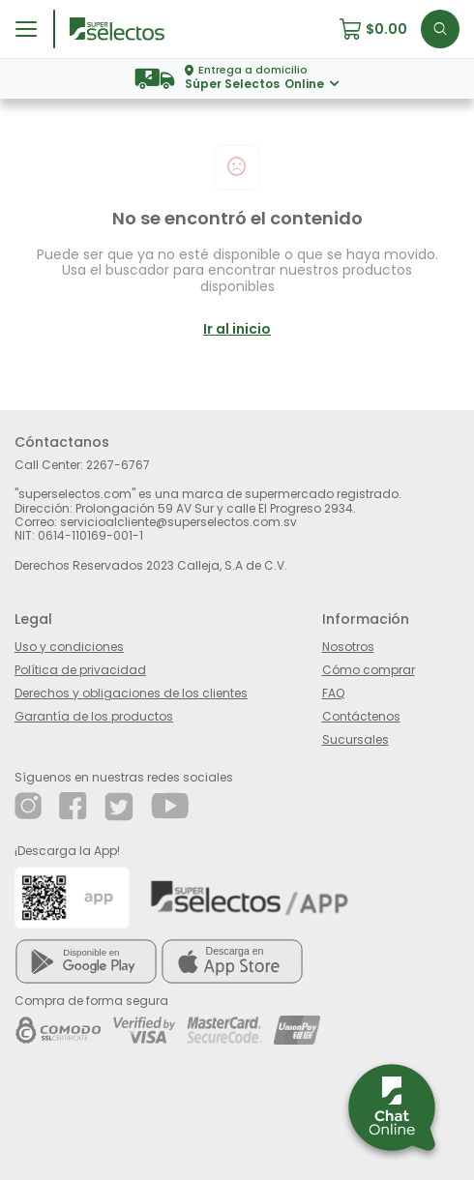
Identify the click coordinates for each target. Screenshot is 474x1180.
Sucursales (355, 739)
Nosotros (348, 646)
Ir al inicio (237, 329)
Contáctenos (361, 716)
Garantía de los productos (94, 716)
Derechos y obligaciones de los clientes (131, 693)
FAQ (333, 693)
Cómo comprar (368, 670)
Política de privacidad (80, 670)
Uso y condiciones (69, 646)
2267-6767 (118, 465)
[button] (380, 29)
